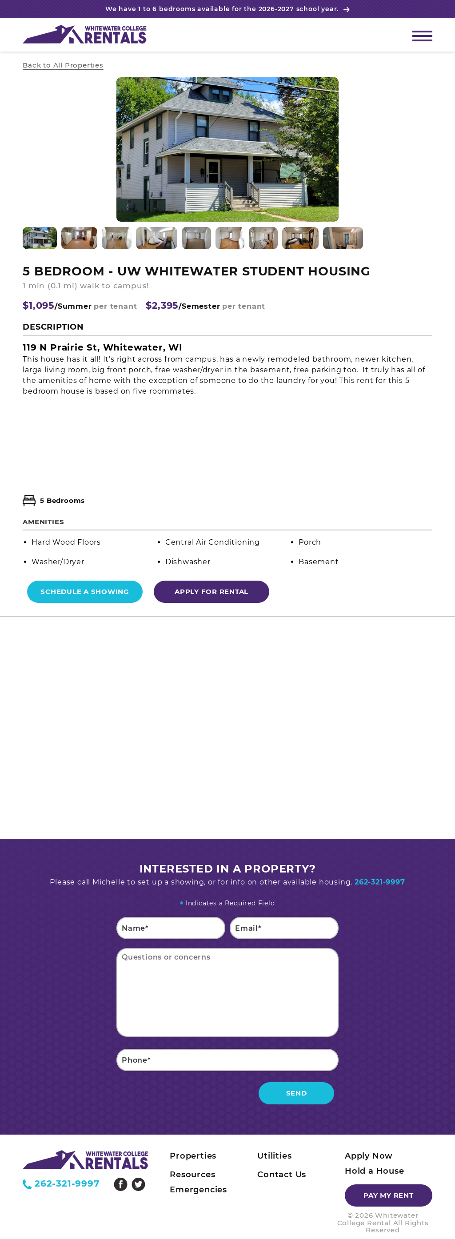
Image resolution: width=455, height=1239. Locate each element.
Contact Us (281, 1174)
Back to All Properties (63, 65)
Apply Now (369, 1156)
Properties (193, 1156)
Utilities (274, 1156)
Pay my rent (388, 1195)
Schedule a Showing (84, 591)
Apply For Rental (211, 591)
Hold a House (374, 1171)
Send (296, 1093)
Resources (192, 1174)
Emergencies (198, 1190)
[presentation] (183, 1095)
